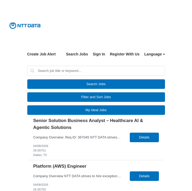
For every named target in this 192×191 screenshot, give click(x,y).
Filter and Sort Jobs (96, 97)
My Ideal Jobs (95, 110)
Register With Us (125, 54)
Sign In (99, 54)
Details (144, 137)
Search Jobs (77, 54)
